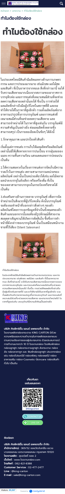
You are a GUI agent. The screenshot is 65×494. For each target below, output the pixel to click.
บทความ (16, 11)
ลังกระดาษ (45, 348)
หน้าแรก (5, 11)
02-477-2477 (36, 467)
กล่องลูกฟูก (10, 348)
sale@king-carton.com (27, 475)
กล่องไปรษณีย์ (16, 356)
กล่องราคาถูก (15, 352)
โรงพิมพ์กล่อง (52, 344)
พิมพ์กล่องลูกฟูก (37, 352)
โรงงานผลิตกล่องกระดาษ (17, 333)
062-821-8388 (23, 463)
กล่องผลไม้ (43, 356)
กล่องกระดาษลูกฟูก (28, 348)
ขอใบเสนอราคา (32, 383)
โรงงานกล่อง (36, 344)
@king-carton (19, 471)
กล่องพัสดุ (31, 356)
